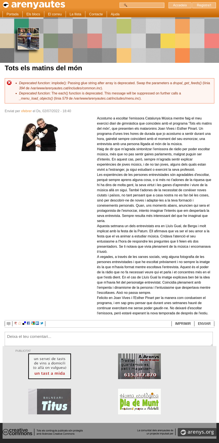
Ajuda (115, 14)
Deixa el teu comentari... (109, 339)
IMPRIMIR (183, 323)
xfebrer (26, 111)
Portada (13, 14)
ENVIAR (204, 323)
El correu (55, 14)
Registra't (204, 5)
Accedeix (180, 5)
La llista (75, 14)
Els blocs (33, 14)
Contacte (96, 14)
